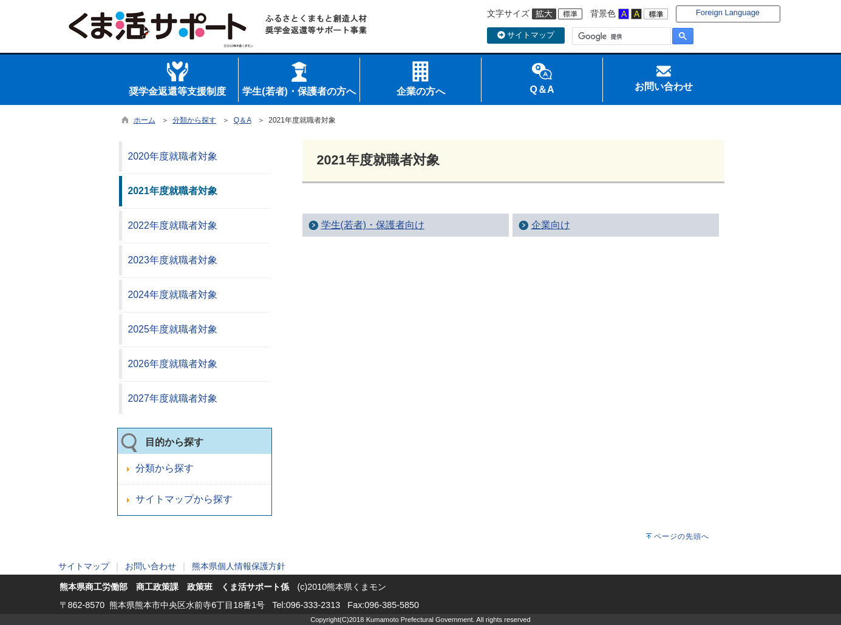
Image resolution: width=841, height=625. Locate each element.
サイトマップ (526, 34)
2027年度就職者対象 (172, 398)
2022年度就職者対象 (172, 225)
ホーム (144, 120)
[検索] (620, 36)
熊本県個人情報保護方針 (238, 566)
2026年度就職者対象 (172, 364)
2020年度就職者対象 (172, 156)
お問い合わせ (150, 566)
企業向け (550, 225)
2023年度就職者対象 (172, 260)
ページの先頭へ (681, 536)
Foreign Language (728, 12)
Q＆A (242, 120)
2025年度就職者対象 (172, 329)
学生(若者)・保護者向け (373, 225)
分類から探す (194, 120)
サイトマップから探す (184, 499)
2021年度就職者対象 (172, 191)
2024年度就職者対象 (172, 294)
